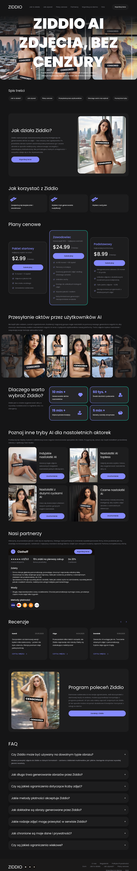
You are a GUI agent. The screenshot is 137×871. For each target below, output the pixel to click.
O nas (94, 863)
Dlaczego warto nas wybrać (98, 98)
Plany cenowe (61, 7)
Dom (84, 866)
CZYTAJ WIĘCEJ (19, 654)
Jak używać (48, 7)
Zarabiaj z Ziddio (97, 713)
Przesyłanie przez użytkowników (70, 98)
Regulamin (104, 863)
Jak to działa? (16, 98)
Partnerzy (74, 7)
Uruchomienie (51, 476)
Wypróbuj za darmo (90, 7)
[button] (12, 356)
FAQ (103, 7)
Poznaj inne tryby (121, 98)
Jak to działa (34, 7)
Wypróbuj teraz (120, 7)
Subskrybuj (27, 267)
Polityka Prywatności (120, 863)
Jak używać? (109, 866)
